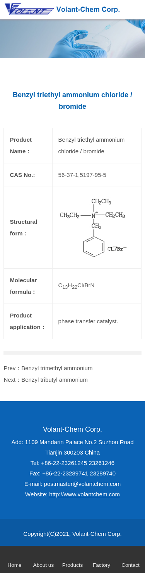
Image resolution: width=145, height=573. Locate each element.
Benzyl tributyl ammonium (54, 379)
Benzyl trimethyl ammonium (56, 368)
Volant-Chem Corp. (72, 429)
